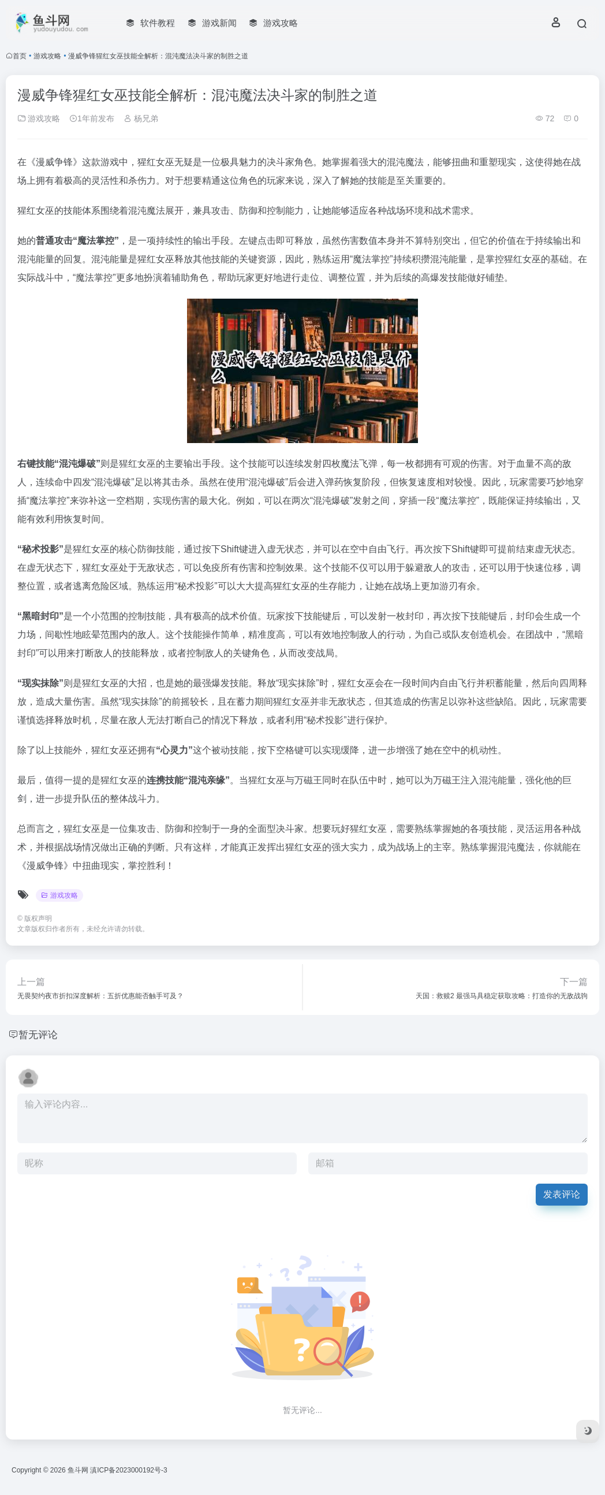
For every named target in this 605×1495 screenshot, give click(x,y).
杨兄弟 (141, 118)
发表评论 (561, 1194)
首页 (20, 56)
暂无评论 (39, 1034)
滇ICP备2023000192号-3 (128, 1470)
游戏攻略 (47, 56)
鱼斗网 (78, 1470)
